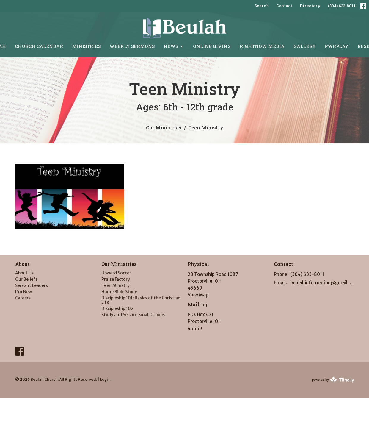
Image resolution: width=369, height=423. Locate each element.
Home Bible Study (119, 291)
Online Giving (212, 46)
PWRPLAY (336, 46)
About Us (24, 273)
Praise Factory (115, 279)
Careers (23, 298)
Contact (284, 5)
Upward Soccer (116, 273)
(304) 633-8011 (342, 5)
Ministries (86, 46)
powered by (333, 380)
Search (262, 5)
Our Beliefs (26, 279)
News (174, 46)
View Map (198, 295)
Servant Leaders (31, 285)
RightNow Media (262, 46)
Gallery (304, 46)
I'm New (23, 291)
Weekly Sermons (132, 46)
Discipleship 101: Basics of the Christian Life (140, 300)
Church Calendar (39, 46)
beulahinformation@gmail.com (322, 282)
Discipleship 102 (117, 308)
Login (105, 379)
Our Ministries (163, 127)
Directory (310, 5)
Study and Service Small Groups (133, 314)
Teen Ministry (115, 285)
